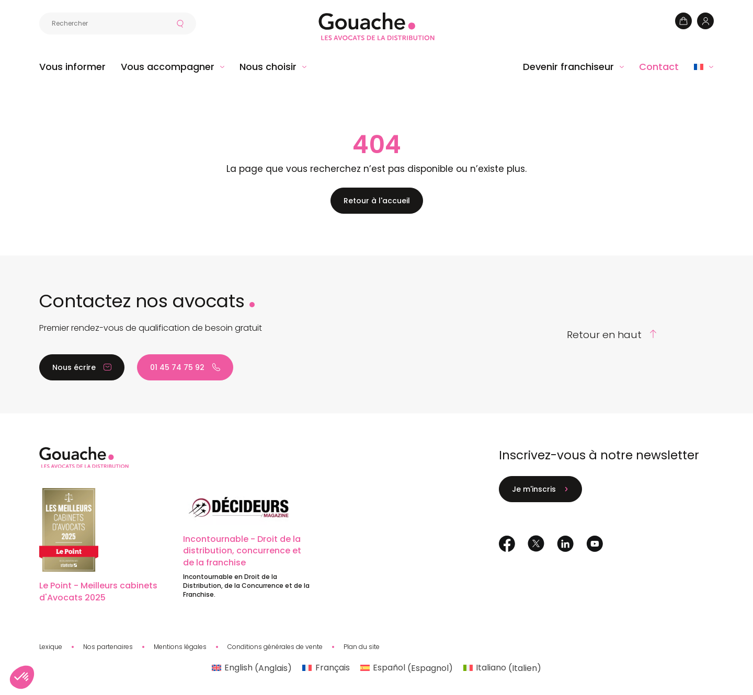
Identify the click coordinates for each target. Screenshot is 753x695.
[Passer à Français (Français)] (326, 668)
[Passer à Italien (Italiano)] (502, 668)
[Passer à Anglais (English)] (252, 668)
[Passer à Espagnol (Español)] (406, 668)
